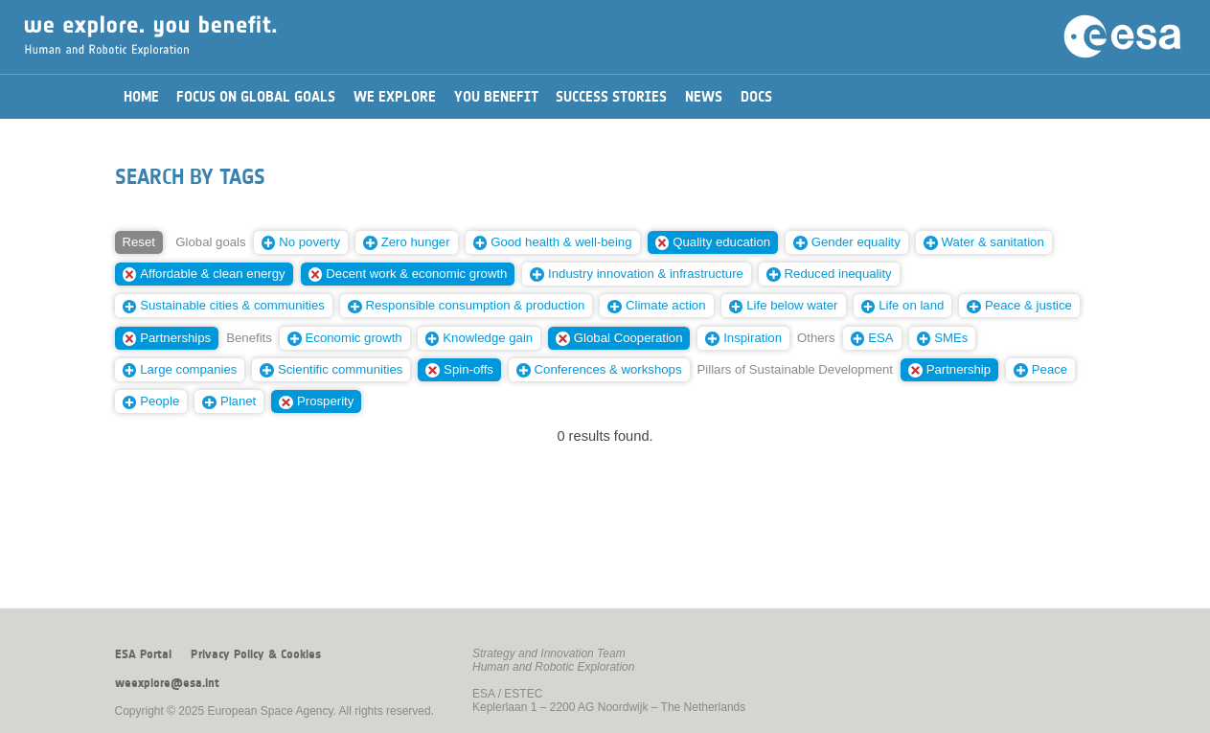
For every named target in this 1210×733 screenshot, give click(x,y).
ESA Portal (143, 654)
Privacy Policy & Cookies (256, 654)
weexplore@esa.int (167, 683)
